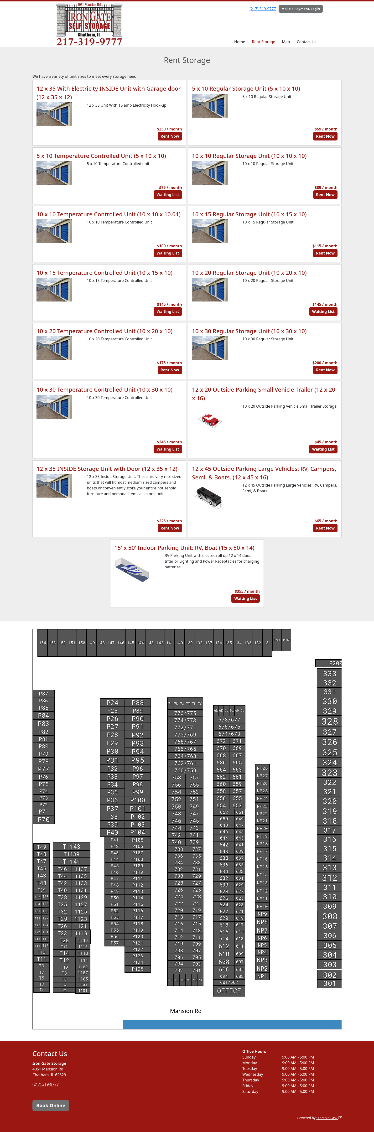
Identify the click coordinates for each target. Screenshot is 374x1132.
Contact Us (306, 41)
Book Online (50, 1105)
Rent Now (170, 136)
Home (239, 41)
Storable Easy (329, 1118)
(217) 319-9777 (262, 8)
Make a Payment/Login (300, 8)
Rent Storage (263, 41)
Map (286, 41)
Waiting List (167, 194)
